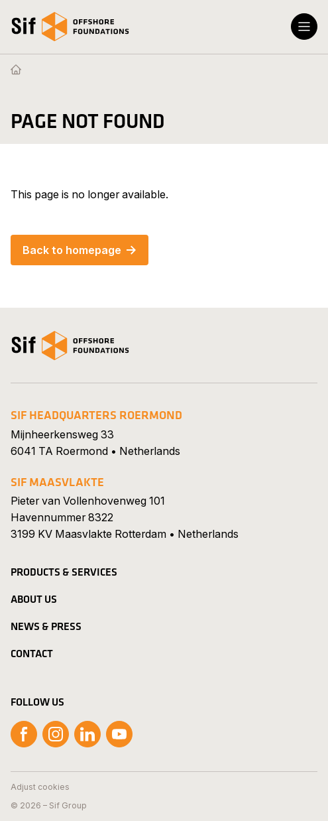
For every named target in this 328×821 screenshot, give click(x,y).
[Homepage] (16, 70)
